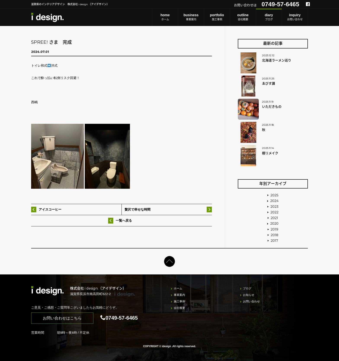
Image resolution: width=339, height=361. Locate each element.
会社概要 (243, 17)
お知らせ (248, 295)
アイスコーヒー (50, 209)
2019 (274, 229)
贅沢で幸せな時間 (137, 209)
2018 (274, 235)
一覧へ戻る (124, 220)
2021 (274, 218)
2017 (274, 241)
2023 (274, 207)
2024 (274, 201)
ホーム (165, 17)
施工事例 (217, 17)
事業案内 (191, 17)
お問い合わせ (295, 17)
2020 (274, 223)
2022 (274, 212)
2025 (274, 195)
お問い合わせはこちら (62, 318)
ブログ (269, 17)
